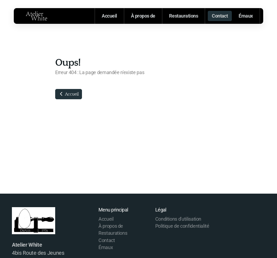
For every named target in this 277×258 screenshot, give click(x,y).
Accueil (68, 94)
